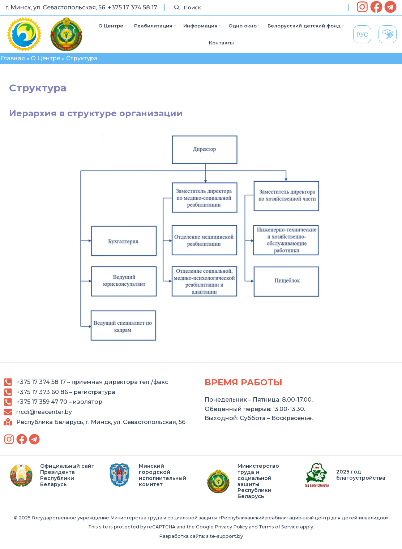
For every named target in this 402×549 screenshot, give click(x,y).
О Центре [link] (45, 58)
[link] (362, 7)
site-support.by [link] (224, 536)
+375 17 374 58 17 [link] (132, 7)
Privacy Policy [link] (231, 526)
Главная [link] (13, 58)
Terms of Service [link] (279, 526)
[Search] (256, 8)
